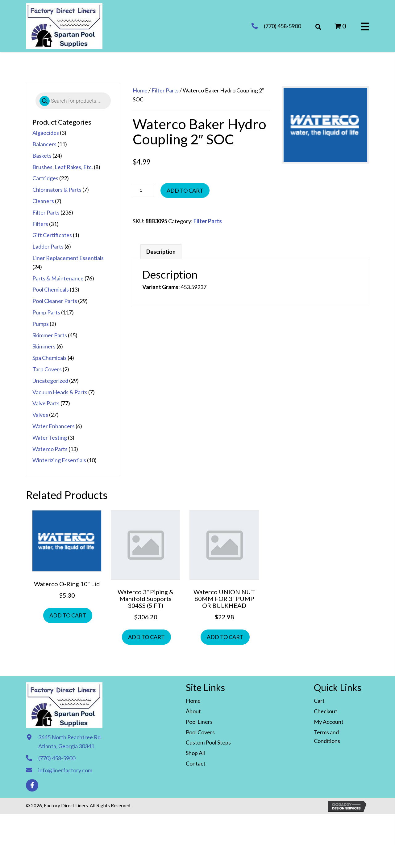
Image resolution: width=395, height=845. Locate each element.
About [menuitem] (193, 711)
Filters (40, 223)
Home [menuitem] (193, 700)
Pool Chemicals (50, 289)
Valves (40, 414)
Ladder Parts (48, 246)
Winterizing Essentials (59, 460)
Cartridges (45, 178)
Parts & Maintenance (58, 278)
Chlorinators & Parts (56, 189)
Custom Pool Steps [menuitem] (208, 742)
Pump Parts (46, 312)
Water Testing (49, 437)
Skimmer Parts (49, 335)
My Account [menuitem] (328, 721)
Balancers (44, 144)
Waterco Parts (50, 449)
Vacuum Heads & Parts (59, 392)
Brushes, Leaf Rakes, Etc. (62, 167)
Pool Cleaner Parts (54, 300)
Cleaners (43, 201)
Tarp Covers (47, 369)
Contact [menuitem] (196, 763)
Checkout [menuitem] (325, 711)
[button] (32, 785)
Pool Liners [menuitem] (199, 721)
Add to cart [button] (67, 615)
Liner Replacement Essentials (68, 257)
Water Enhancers (53, 426)
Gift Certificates (52, 235)
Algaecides (45, 132)
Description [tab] (161, 251)
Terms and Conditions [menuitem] (327, 737)
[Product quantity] (143, 190)
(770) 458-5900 (282, 26)
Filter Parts (46, 212)
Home (140, 90)
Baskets (42, 155)
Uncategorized (50, 380)
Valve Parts (46, 403)
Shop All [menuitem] (195, 752)
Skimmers (44, 346)
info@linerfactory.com (65, 770)
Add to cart (185, 190)
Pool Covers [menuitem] (200, 732)
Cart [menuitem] (319, 700)
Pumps (40, 323)
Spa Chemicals (49, 357)
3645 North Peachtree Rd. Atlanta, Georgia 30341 (70, 741)
